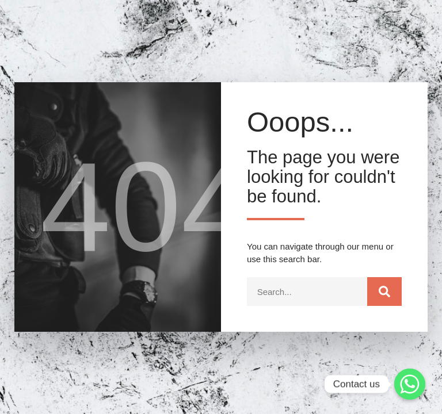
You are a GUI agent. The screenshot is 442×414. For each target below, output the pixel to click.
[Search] (384, 291)
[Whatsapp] (409, 384)
